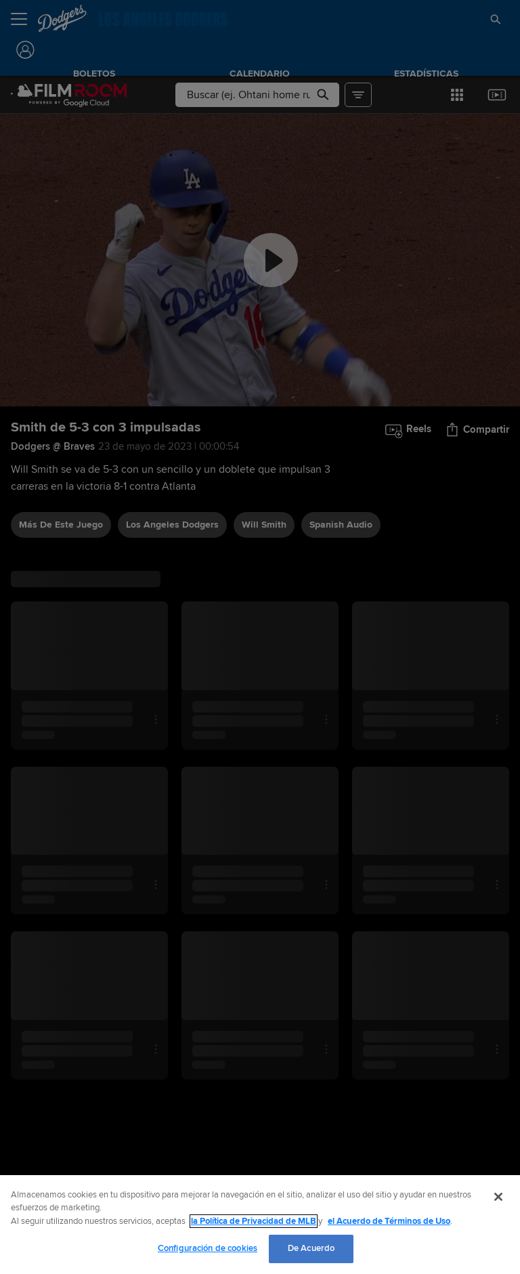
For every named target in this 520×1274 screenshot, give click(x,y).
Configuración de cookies (207, 1248)
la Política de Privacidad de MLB (253, 1221)
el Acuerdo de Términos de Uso (389, 1221)
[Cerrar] (498, 1197)
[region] (260, 1224)
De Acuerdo (311, 1248)
